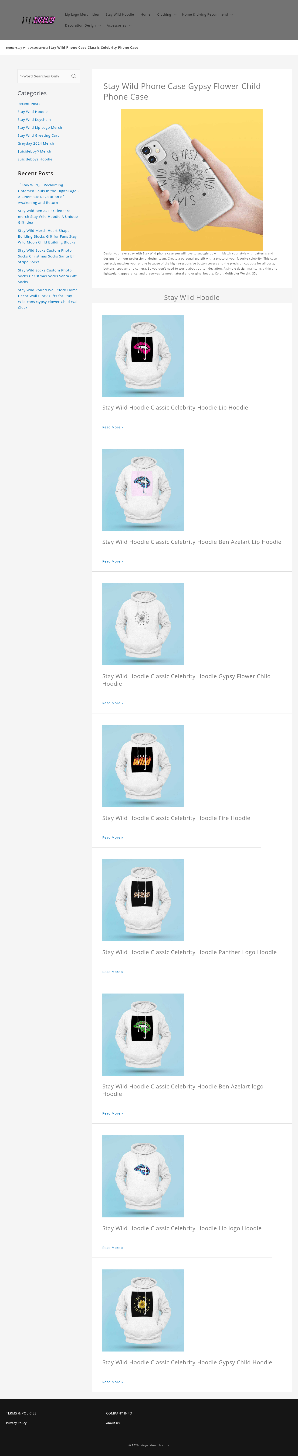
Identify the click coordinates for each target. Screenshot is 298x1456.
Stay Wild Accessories (31, 48)
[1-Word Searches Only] (43, 76)
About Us (113, 1423)
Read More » (112, 427)
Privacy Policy (16, 1423)
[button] (166, 14)
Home (10, 48)
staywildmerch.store (154, 1445)
